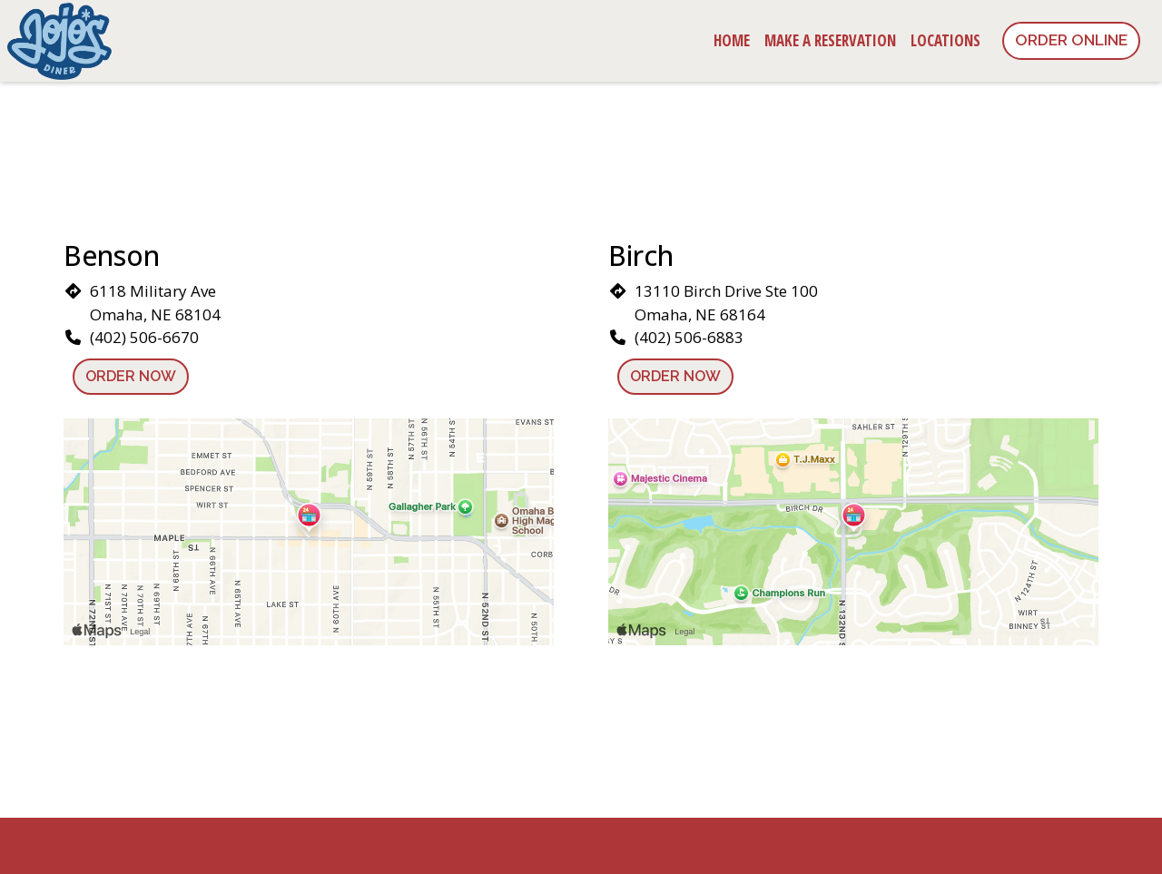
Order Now (130, 376)
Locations (945, 40)
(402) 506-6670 (144, 337)
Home (732, 40)
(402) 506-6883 (689, 337)
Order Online (1071, 40)
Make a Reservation (830, 40)
